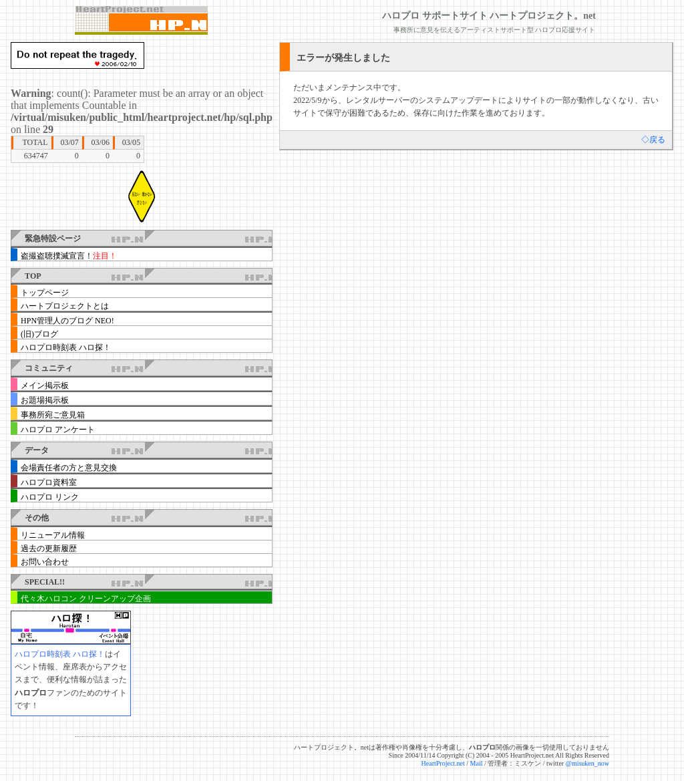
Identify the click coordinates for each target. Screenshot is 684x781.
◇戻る (653, 139)
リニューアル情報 (53, 535)
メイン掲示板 (45, 385)
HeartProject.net (443, 763)
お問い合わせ (45, 562)
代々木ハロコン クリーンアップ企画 (86, 598)
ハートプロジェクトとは (65, 306)
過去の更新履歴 (49, 548)
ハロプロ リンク (50, 497)
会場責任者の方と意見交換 (69, 467)
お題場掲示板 (45, 400)
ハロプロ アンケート (58, 429)
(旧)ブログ (39, 334)
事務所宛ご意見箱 (53, 415)
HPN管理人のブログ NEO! (67, 320)
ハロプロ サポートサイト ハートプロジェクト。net (489, 16)
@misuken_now (587, 763)
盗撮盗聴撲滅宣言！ (69, 256)
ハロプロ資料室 (49, 482)
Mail (476, 763)
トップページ (45, 292)
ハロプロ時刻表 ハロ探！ (66, 347)
